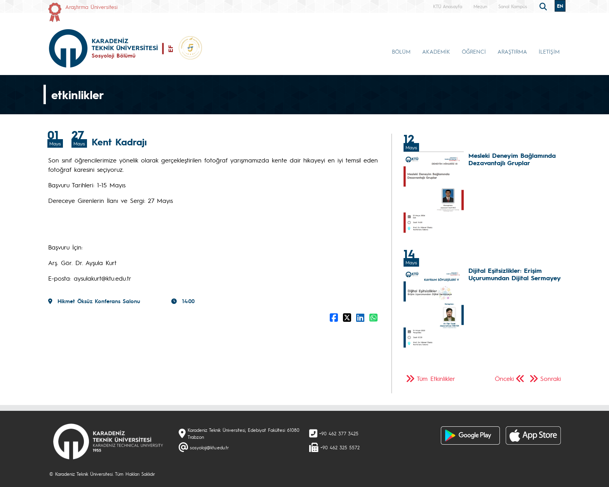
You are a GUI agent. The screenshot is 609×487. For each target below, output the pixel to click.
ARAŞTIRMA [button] (512, 51)
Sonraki (550, 378)
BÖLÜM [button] (401, 51)
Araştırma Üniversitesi (91, 6)
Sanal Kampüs (512, 6)
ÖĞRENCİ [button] (474, 51)
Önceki (504, 378)
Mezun (480, 6)
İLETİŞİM (549, 51)
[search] (544, 6)
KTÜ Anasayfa (447, 6)
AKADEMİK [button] (436, 51)
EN (560, 6)
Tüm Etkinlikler (436, 378)
